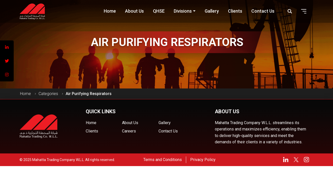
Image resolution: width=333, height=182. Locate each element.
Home (25, 93)
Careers (129, 131)
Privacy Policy (203, 159)
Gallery (165, 122)
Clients (92, 131)
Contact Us (168, 131)
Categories (48, 93)
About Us (130, 122)
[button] (304, 11)
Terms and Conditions (162, 159)
